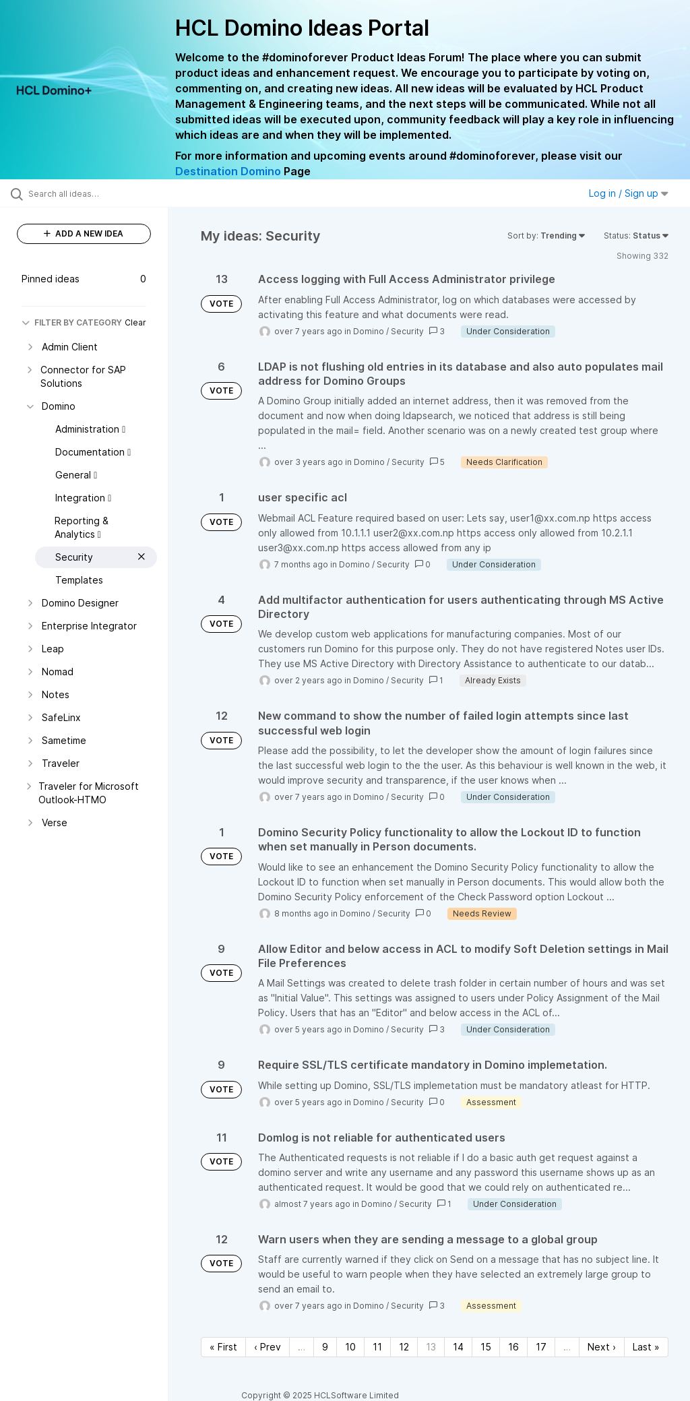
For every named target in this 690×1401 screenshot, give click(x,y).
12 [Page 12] (404, 1346)
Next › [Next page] (602, 1346)
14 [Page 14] (458, 1346)
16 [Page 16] (513, 1346)
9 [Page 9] (325, 1346)
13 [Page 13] (431, 1346)
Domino (368, 331)
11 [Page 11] (377, 1346)
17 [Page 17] (541, 1346)
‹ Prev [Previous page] (267, 1346)
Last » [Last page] (646, 1346)
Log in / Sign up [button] (628, 193)
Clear (135, 322)
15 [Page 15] (485, 1346)
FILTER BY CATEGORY (72, 322)
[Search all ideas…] (91, 193)
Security (407, 331)
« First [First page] (223, 1346)
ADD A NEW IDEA (83, 233)
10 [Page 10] (350, 1346)
